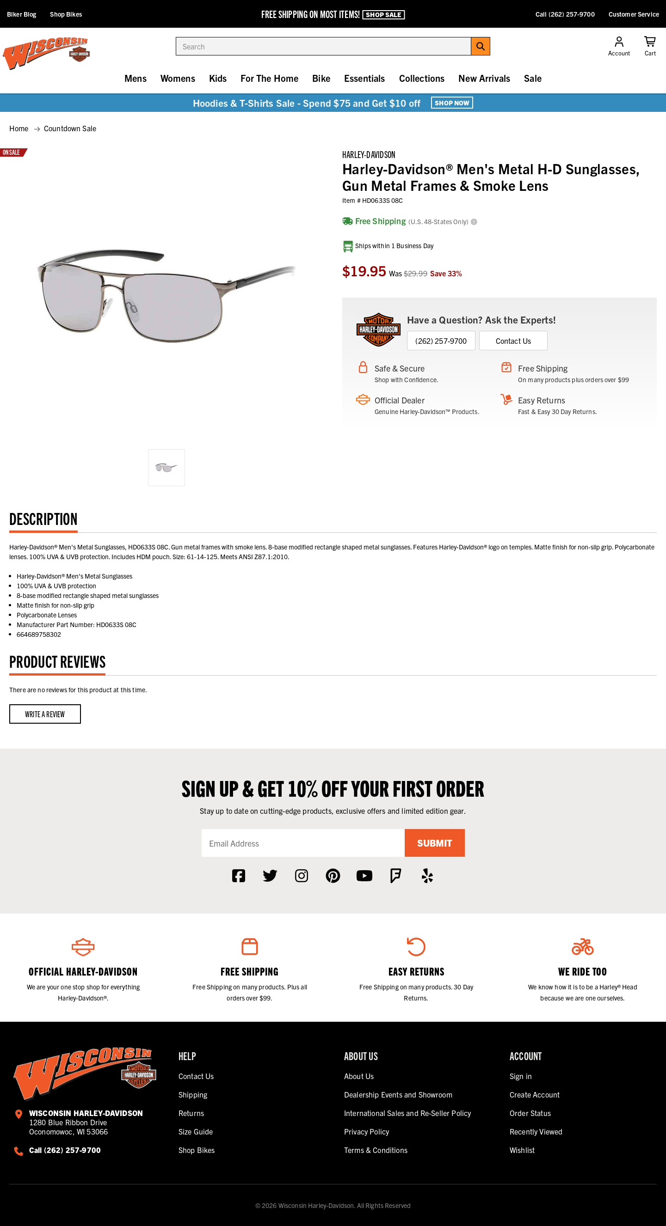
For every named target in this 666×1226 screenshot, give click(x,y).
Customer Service (634, 14)
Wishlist (522, 1149)
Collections (422, 78)
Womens (177, 78)
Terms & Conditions (375, 1149)
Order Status (530, 1112)
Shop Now (452, 102)
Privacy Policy (366, 1131)
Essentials (364, 78)
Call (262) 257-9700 (565, 14)
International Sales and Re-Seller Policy (407, 1112)
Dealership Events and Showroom (398, 1094)
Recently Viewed (536, 1131)
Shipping (193, 1094)
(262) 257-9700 (441, 340)
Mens (135, 78)
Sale (533, 78)
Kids (218, 78)
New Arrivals (484, 78)
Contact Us (513, 340)
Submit (434, 842)
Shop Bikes (65, 14)
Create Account (535, 1094)
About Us (359, 1075)
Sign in (521, 1075)
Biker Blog (21, 14)
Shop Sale (383, 14)
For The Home (269, 78)
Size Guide (196, 1131)
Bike (321, 78)
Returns (191, 1112)
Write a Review (45, 713)
